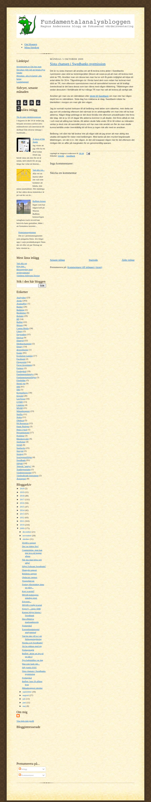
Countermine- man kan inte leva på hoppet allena (32, 553)
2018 (22, 496)
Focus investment (24, 365)
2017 (22, 499)
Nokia (19, 417)
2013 (22, 514)
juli (24, 699)
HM (18, 386)
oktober (26, 539)
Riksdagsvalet (23, 439)
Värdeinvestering (24, 472)
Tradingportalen (24, 469)
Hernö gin (21, 383)
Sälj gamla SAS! (29, 667)
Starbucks (21, 448)
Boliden (20, 316)
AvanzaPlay (22, 303)
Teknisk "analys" (24, 466)
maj (25, 706)
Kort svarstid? (28, 591)
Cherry (20, 331)
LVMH (20, 402)
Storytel (20, 451)
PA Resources (23, 423)
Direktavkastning (24, 343)
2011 (22, 521)
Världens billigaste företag (28, 275)
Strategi (20, 454)
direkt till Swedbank (99, 96)
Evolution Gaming (25, 356)
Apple (19, 300)
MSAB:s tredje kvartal (32, 605)
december (27, 532)
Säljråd (20, 463)
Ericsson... (26, 601)
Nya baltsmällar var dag (32, 660)
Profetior (20, 435)
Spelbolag (21, 442)
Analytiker (21, 297)
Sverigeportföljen (24, 457)
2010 (22, 525)
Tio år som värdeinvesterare (29, 117)
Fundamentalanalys (25, 374)
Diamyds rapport (29, 570)
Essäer (19, 353)
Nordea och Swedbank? (32, 642)
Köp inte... (21, 266)
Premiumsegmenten (27, 232)
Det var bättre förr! (30, 546)
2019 (22, 492)
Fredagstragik (28, 650)
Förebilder (21, 380)
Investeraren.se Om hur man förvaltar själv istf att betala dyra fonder (31, 69)
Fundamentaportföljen (26, 377)
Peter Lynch (22, 429)
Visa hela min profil (25, 721)
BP (18, 319)
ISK (18, 389)
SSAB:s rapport (29, 543)
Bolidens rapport (29, 573)
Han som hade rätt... (31, 664)
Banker (20, 307)
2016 (22, 503)
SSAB (19, 445)
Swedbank (21, 460)
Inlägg (23, 769)
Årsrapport (21, 478)
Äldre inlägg (128, 259)
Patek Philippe (23, 426)
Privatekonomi (23, 432)
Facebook (21, 359)
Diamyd (20, 340)
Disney (20, 346)
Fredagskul (21, 371)
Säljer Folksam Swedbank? (34, 566)
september (27, 692)
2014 (22, 510)
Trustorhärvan (28, 581)
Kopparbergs (22, 392)
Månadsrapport (23, 411)
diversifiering (22, 350)
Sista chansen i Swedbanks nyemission (78, 64)
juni (25, 702)
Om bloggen (30, 44)
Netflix (20, 414)
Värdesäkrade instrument (28, 475)
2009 (22, 528)
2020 (22, 488)
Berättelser (21, 313)
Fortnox (20, 368)
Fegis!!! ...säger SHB (31, 609)
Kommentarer (26, 775)
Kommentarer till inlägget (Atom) (84, 267)
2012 (22, 517)
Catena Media (23, 328)
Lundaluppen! (23, 82)
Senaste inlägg (57, 259)
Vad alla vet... (38, 170)
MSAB (20, 408)
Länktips (20, 405)
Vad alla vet (22, 263)
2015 (22, 506)
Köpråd (20, 396)
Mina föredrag (31, 47)
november (27, 535)
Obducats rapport (29, 577)
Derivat (20, 337)
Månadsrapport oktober (32, 688)
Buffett (20, 322)
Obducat (20, 420)
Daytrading (21, 334)
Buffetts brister (39, 201)
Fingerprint (21, 362)
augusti (26, 695)
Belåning (20, 310)
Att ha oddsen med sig (32, 646)
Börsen (20, 325)
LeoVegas (21, 399)
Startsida (93, 259)
